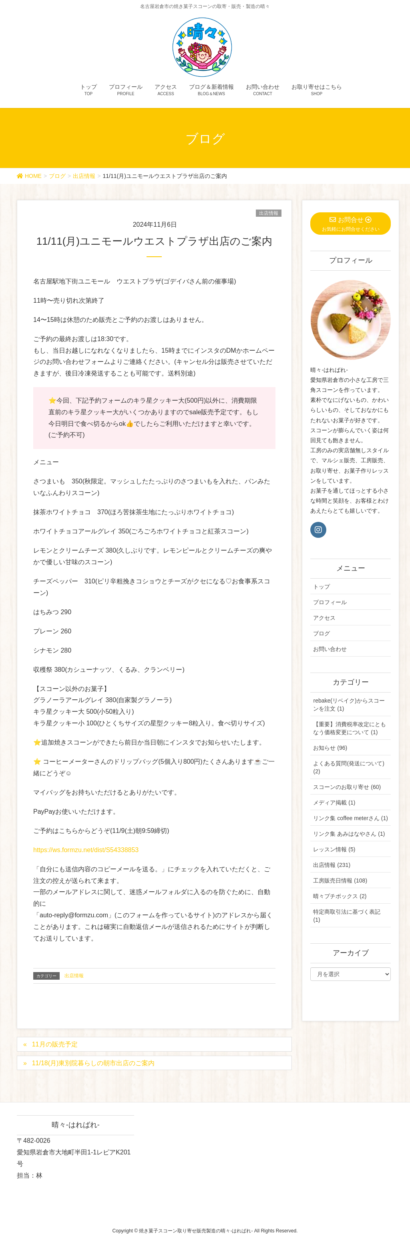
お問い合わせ (330, 649)
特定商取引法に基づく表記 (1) (346, 916)
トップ (321, 586)
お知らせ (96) (330, 748)
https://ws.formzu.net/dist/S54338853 (86, 850)
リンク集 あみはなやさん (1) (349, 834)
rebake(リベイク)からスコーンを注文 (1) (348, 704)
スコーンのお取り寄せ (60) (347, 787)
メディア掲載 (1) (334, 802)
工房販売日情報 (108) (340, 880)
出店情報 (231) (331, 865)
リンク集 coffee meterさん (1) (350, 818)
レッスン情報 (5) (334, 849)
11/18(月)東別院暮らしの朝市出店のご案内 (93, 1063)
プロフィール (330, 602)
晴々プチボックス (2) (339, 896)
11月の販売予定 (55, 1044)
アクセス (324, 618)
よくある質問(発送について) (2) (348, 767)
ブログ (321, 633)
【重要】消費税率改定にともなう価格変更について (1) (349, 728)
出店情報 (268, 213)
